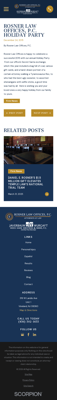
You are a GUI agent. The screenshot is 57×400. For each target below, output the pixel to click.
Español (28, 256)
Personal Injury (28, 249)
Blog (28, 277)
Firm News (12, 100)
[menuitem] (28, 374)
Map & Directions (28, 310)
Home (28, 242)
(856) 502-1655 (28, 321)
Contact (28, 284)
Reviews (28, 270)
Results (28, 263)
